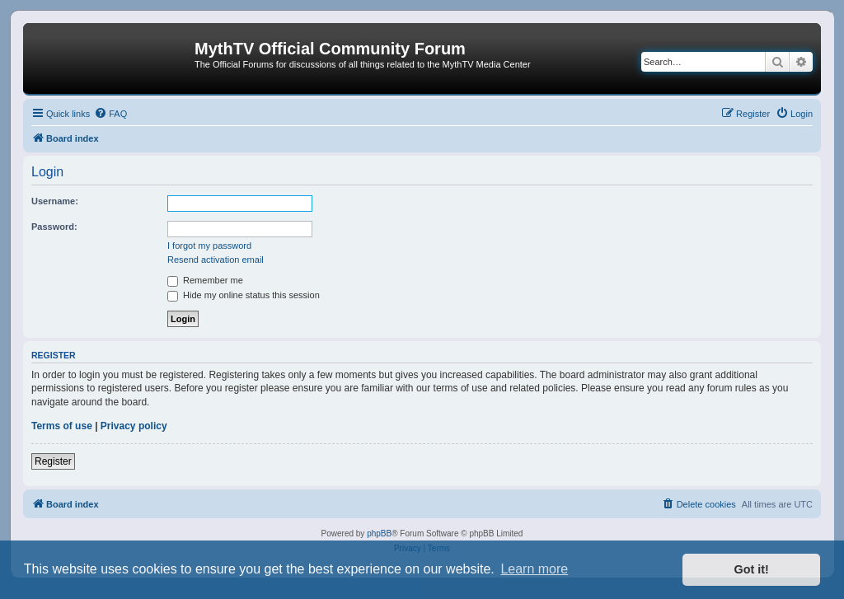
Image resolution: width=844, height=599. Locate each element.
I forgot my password (209, 245)
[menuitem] (110, 114)
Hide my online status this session (243, 295)
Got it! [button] (751, 569)
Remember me (205, 280)
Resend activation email (215, 259)
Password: (54, 227)
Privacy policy (134, 426)
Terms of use (61, 426)
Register (53, 461)
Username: (54, 201)
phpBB (379, 533)
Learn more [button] (534, 569)
